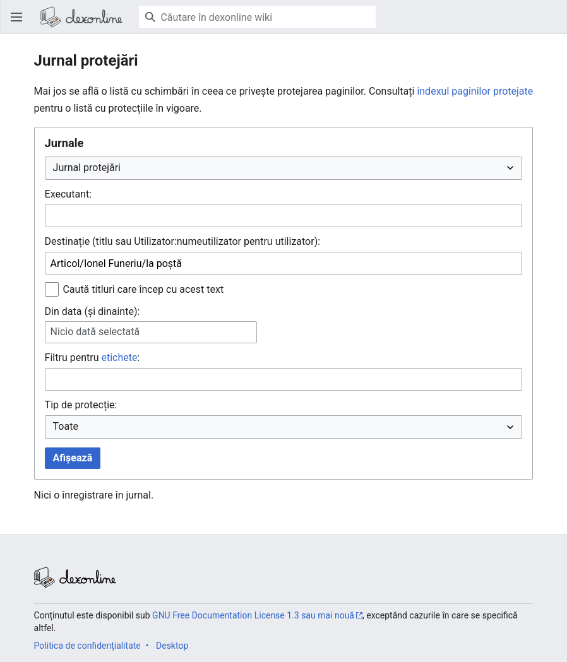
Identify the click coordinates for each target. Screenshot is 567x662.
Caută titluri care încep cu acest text (143, 289)
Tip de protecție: (81, 405)
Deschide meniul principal (20, 23)
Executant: (68, 194)
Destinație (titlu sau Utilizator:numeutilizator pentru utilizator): (183, 241)
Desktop (172, 646)
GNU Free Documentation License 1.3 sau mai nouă (253, 615)
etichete (119, 358)
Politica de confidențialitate (87, 646)
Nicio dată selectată (95, 332)
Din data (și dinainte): (92, 311)
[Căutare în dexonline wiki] (257, 17)
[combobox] (284, 215)
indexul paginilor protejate (475, 91)
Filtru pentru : (92, 358)
